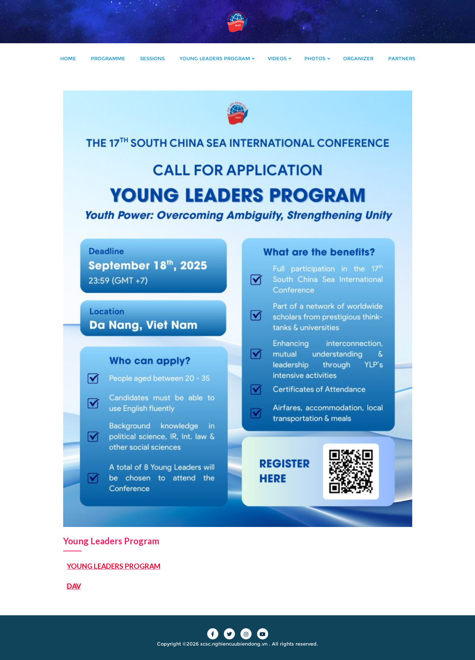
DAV (74, 586)
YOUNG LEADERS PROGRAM (113, 566)
